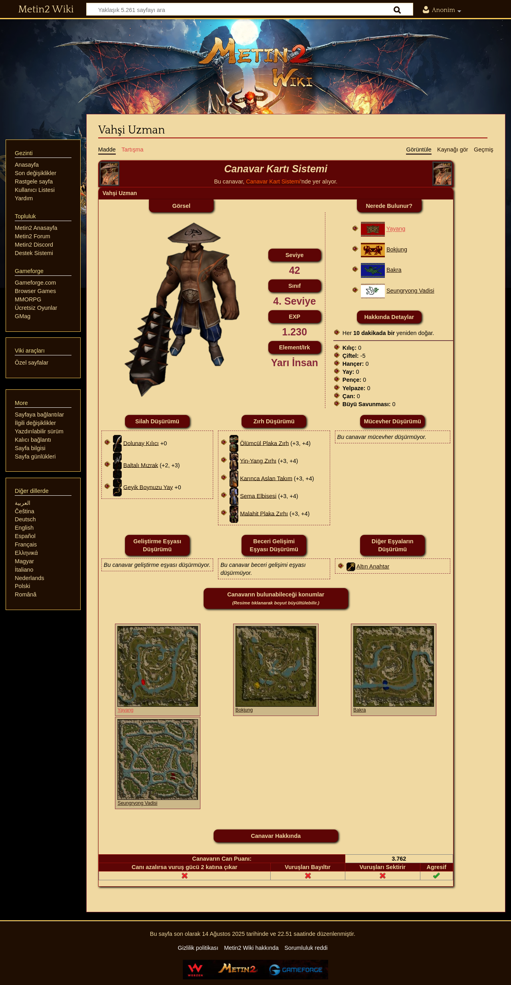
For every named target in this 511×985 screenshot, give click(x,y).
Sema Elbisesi (258, 495)
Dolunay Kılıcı (141, 443)
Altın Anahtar (373, 566)
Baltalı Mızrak (140, 465)
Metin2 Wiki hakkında (251, 948)
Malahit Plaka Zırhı (264, 513)
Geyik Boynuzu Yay (148, 487)
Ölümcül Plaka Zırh (264, 443)
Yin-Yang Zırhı (258, 460)
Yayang (396, 229)
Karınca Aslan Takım (266, 478)
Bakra (394, 270)
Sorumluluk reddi (305, 948)
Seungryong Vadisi (410, 290)
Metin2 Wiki (46, 9)
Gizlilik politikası (198, 948)
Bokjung (396, 249)
